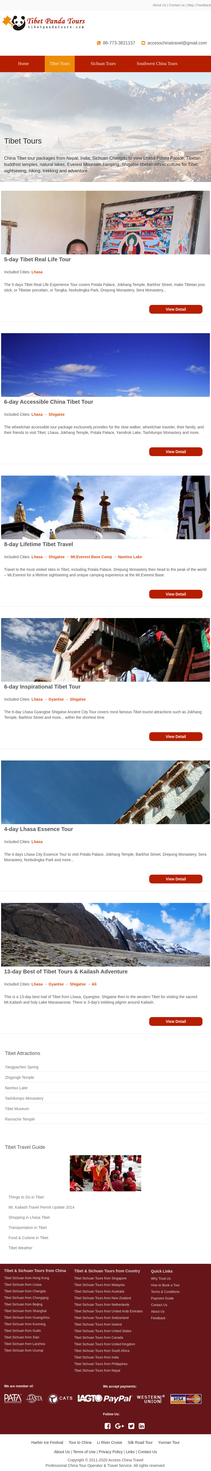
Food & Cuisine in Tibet (28, 1238)
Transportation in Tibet (28, 1227)
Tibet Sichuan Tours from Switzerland (101, 1318)
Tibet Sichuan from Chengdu (25, 1291)
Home (23, 63)
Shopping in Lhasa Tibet (29, 1217)
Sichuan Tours (103, 63)
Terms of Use (84, 1452)
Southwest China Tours (157, 63)
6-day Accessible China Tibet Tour (48, 402)
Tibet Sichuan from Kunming (25, 1324)
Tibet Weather (20, 1248)
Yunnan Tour (169, 1442)
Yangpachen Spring (21, 1067)
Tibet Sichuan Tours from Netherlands (101, 1305)
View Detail (176, 309)
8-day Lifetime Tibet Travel (38, 544)
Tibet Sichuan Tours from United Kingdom (104, 1344)
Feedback (203, 5)
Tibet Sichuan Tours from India (96, 1357)
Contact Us (147, 1452)
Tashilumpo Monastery (24, 1098)
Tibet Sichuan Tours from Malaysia (99, 1285)
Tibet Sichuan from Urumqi (23, 1350)
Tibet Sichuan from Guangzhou (27, 1318)
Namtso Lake (16, 1088)
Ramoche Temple (20, 1119)
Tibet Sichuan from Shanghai (25, 1311)
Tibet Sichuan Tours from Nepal (97, 1370)
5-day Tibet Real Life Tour (37, 259)
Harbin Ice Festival (47, 1442)
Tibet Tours (60, 63)
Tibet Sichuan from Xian (21, 1337)
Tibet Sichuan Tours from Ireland (98, 1324)
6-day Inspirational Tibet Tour (42, 687)
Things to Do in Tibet (26, 1197)
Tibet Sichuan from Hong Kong (26, 1278)
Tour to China (80, 1442)
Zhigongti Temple (19, 1077)
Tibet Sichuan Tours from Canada (98, 1338)
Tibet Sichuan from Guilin (22, 1331)
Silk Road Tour (140, 1442)
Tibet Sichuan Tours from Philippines (100, 1364)
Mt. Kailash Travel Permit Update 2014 (41, 1207)
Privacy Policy (111, 1452)
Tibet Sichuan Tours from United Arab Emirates (108, 1311)
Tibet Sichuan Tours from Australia (99, 1291)
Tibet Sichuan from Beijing (23, 1304)
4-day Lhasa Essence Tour (38, 829)
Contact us (177, 5)
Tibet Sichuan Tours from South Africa (101, 1351)
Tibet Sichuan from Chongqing (26, 1298)
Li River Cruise (109, 1442)
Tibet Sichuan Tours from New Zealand (102, 1298)
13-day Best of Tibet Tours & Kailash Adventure (66, 971)
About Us (159, 5)
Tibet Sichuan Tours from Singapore (100, 1278)
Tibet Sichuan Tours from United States (102, 1331)
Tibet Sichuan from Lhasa (22, 1285)
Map (190, 5)
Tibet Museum (17, 1109)
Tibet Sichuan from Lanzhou (24, 1344)
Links (130, 1452)
